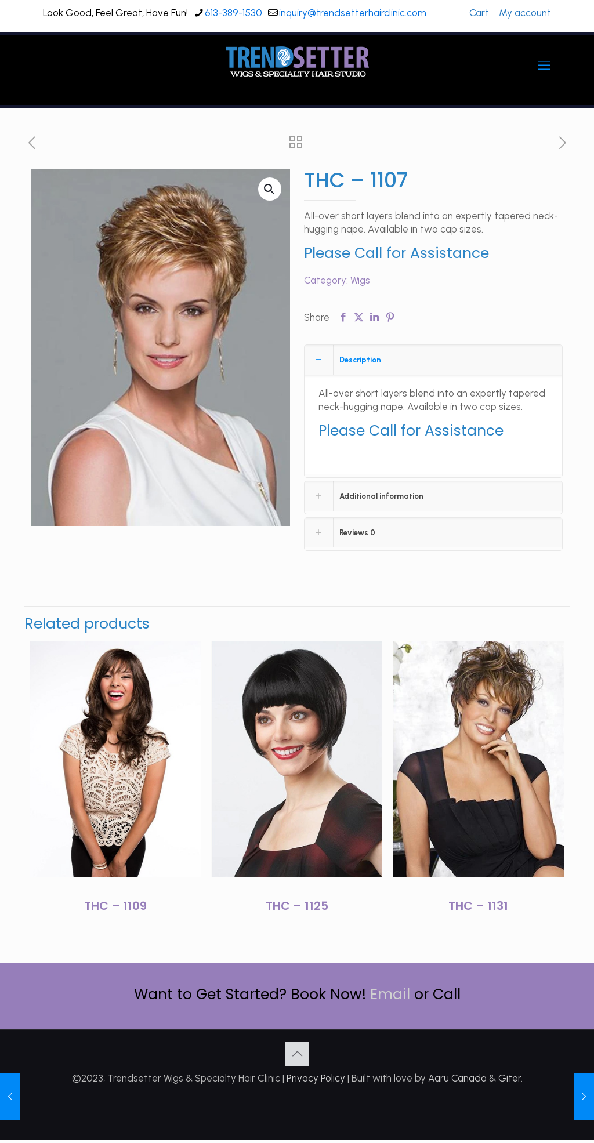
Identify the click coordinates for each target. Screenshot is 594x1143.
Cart (479, 13)
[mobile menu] (544, 65)
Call (447, 994)
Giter (509, 1078)
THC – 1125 (297, 906)
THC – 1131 (478, 906)
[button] (269, 189)
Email (390, 994)
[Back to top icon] (297, 1054)
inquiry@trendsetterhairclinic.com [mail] (352, 13)
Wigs (360, 280)
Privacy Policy (316, 1078)
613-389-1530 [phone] (233, 13)
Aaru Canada (457, 1078)
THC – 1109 (115, 906)
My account (525, 13)
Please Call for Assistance (396, 253)
